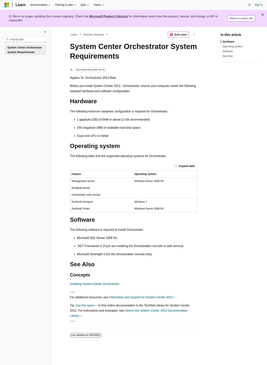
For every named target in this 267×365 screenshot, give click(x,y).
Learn (74, 34)
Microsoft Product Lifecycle (108, 16)
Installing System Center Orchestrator (94, 283)
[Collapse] (45, 31)
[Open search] (249, 5)
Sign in (259, 4)
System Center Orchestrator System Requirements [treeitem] (24, 50)
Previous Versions (93, 34)
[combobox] (25, 40)
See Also (227, 56)
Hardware (228, 41)
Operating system (232, 46)
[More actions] (194, 35)
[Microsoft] (6, 5)
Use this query (85, 305)
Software (227, 51)
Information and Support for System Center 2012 (141, 297)
